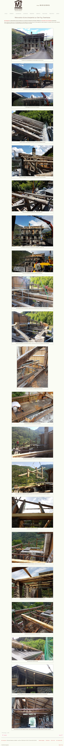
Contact (57, 13)
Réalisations (44, 13)
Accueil (6, 13)
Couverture (25, 13)
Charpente (12, 13)
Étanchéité (38, 13)
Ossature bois (18, 13)
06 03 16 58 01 (45, 5)
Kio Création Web (59, 740)
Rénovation (32, 13)
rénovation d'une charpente (47, 20)
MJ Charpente (6, 20)
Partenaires (48, 740)
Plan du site (53, 740)
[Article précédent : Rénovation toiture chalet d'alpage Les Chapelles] (4, 735)
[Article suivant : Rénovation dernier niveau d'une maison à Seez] (60, 735)
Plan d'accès (51, 13)
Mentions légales (41, 740)
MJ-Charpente (3, 740)
